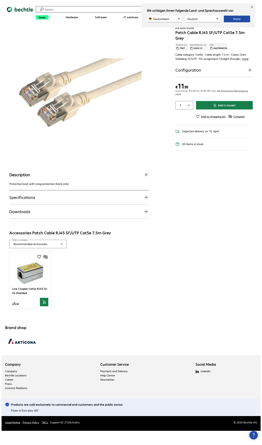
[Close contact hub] (253, 435)
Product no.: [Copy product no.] (181, 61)
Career (9, 394)
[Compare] (250, 31)
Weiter (237, 19)
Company (13, 378)
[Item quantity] (180, 119)
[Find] (133, 9)
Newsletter (107, 394)
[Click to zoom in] (79, 108)
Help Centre (107, 389)
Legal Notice (12, 436)
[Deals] (42, 17)
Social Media (205, 378)
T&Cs (44, 436)
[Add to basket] (44, 316)
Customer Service (114, 378)
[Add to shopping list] (243, 31)
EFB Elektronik (184, 42)
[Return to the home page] (20, 14)
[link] (156, 31)
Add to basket (224, 119)
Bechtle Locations (16, 389)
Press (8, 398)
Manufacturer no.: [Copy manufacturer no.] (198, 61)
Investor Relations (16, 402)
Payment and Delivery (114, 385)
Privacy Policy (31, 436)
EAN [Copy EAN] (218, 61)
